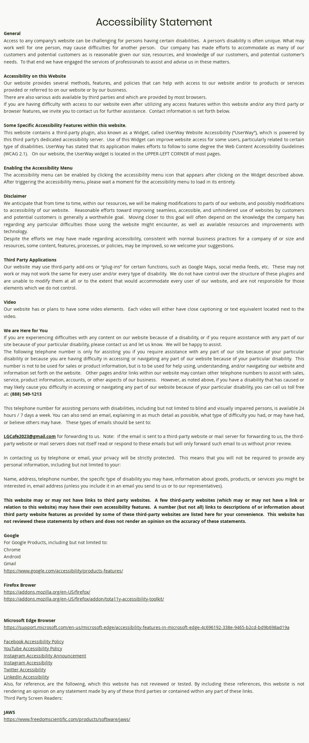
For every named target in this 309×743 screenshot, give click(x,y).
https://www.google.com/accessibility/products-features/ (63, 571)
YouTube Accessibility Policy (33, 648)
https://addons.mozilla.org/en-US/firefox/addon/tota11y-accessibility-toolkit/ (84, 599)
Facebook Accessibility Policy (34, 641)
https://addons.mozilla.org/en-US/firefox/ (47, 592)
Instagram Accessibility (28, 663)
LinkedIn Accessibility (26, 677)
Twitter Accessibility (25, 670)
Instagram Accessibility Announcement (45, 656)
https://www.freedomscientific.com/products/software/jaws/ (67, 719)
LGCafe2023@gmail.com (30, 436)
